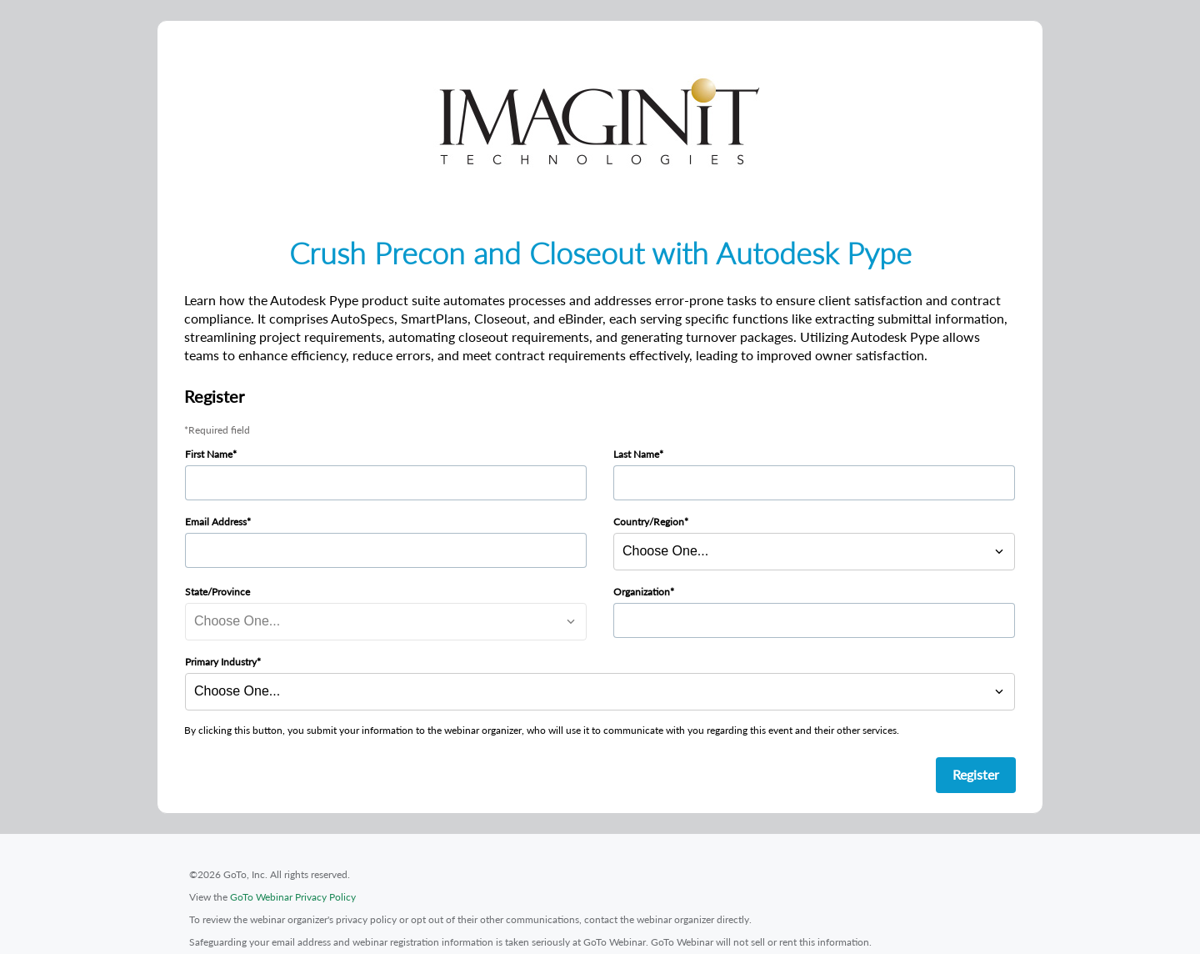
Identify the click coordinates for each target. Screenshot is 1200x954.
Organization (641, 591)
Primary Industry (221, 661)
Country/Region (648, 521)
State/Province (217, 591)
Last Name (636, 454)
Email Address (216, 521)
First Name (208, 454)
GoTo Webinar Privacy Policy (293, 897)
